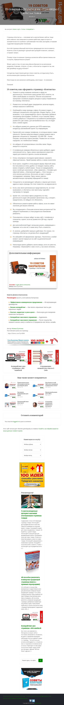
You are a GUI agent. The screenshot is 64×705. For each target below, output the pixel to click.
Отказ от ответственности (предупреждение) (15, 698)
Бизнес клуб (16, 29)
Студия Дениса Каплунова (22, 284)
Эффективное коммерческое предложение (26, 302)
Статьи (23, 29)
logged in (16, 421)
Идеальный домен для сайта (51, 392)
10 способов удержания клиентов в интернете (48, 404)
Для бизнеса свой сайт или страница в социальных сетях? (51, 384)
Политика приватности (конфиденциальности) (38, 695)
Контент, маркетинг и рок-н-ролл (22, 312)
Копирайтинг (30, 29)
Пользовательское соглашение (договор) (14, 695)
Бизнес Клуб (37, 702)
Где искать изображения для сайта (22, 393)
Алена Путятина (18, 328)
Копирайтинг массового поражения (23, 317)
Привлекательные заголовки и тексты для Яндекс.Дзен (23, 384)
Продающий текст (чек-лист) (23, 402)
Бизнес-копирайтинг (18, 307)
